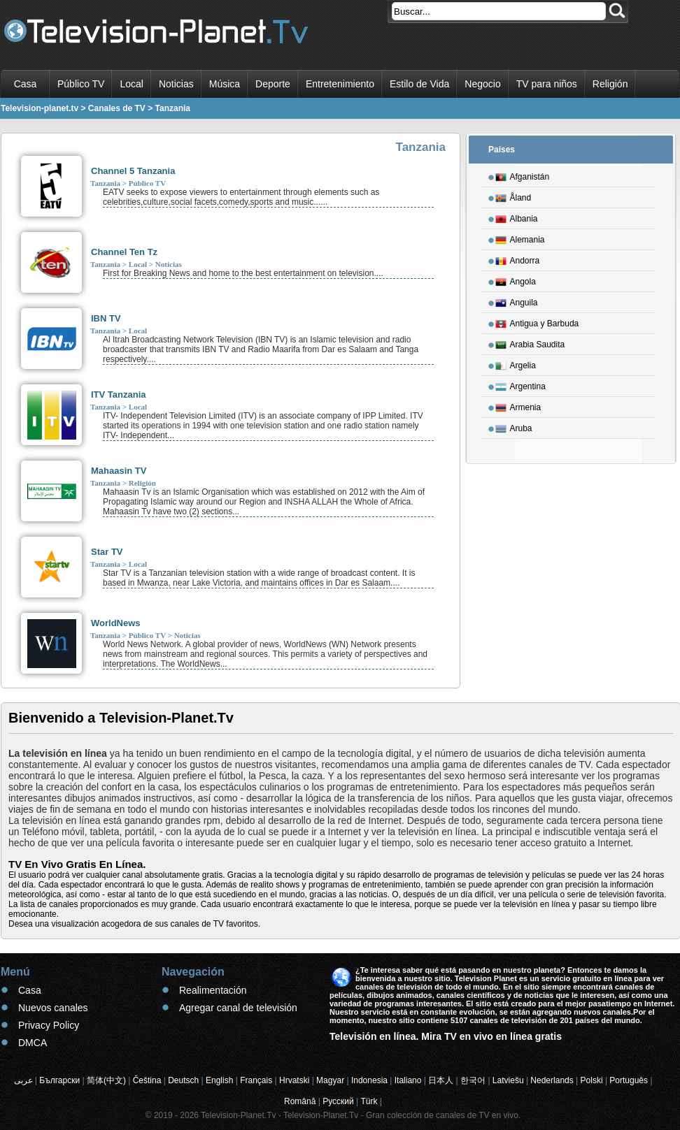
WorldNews (116, 623)
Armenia (518, 405)
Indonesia (369, 1080)
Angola (515, 279)
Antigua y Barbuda (537, 321)
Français (256, 1080)
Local (131, 83)
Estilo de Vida (419, 83)
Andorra (517, 258)
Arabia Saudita (530, 342)
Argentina (520, 384)
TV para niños (546, 83)
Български (59, 1080)
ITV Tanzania (118, 394)
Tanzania (105, 183)
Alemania (520, 237)
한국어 (473, 1080)
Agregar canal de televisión (238, 1007)
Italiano (408, 1080)
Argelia (515, 363)
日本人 (440, 1080)
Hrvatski (294, 1080)
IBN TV (106, 318)
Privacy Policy (48, 1025)
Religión (610, 83)
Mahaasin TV (118, 470)
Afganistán (522, 174)
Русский (338, 1101)
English (219, 1080)
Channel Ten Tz (124, 252)
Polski (592, 1080)
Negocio (482, 83)
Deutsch (183, 1080)
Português (628, 1080)
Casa (25, 83)
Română (300, 1101)
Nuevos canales (53, 1007)
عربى (23, 1080)
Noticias (176, 83)
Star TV (107, 551)
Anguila (516, 300)
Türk (369, 1101)
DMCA (32, 1042)
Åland (513, 195)
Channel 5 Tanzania (133, 171)
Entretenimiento (340, 83)
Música (224, 83)
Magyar (330, 1080)
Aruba (513, 426)
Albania (516, 216)
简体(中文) (106, 1080)
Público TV (80, 83)
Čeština (147, 1080)
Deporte (272, 83)
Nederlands (551, 1080)
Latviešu (508, 1080)
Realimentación (213, 990)
